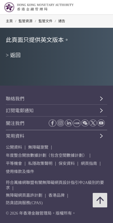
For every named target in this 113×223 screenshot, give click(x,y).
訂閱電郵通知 (20, 110)
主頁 (9, 21)
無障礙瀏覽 (38, 147)
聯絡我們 (15, 98)
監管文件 (45, 21)
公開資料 (14, 147)
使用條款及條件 (20, 171)
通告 (61, 21)
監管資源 (25, 21)
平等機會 (14, 163)
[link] (94, 7)
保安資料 (67, 163)
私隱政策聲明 (40, 163)
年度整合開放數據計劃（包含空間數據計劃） (46, 155)
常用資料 (15, 136)
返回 (15, 55)
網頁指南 (89, 163)
